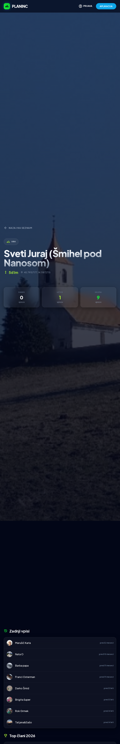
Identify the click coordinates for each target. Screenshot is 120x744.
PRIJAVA (85, 6)
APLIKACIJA (106, 6)
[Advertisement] (60, 544)
